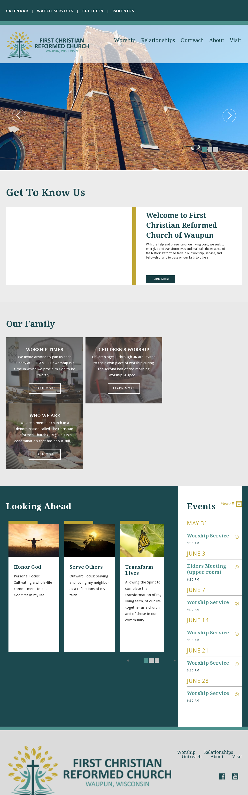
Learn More (160, 279)
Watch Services (55, 11)
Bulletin (94, 11)
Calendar (17, 11)
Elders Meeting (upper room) (207, 503)
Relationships (158, 40)
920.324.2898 (54, 765)
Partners (124, 11)
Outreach (192, 40)
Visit (235, 40)
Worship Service (208, 470)
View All (231, 438)
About (216, 40)
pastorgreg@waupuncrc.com (56, 759)
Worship (125, 40)
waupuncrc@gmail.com (64, 753)
